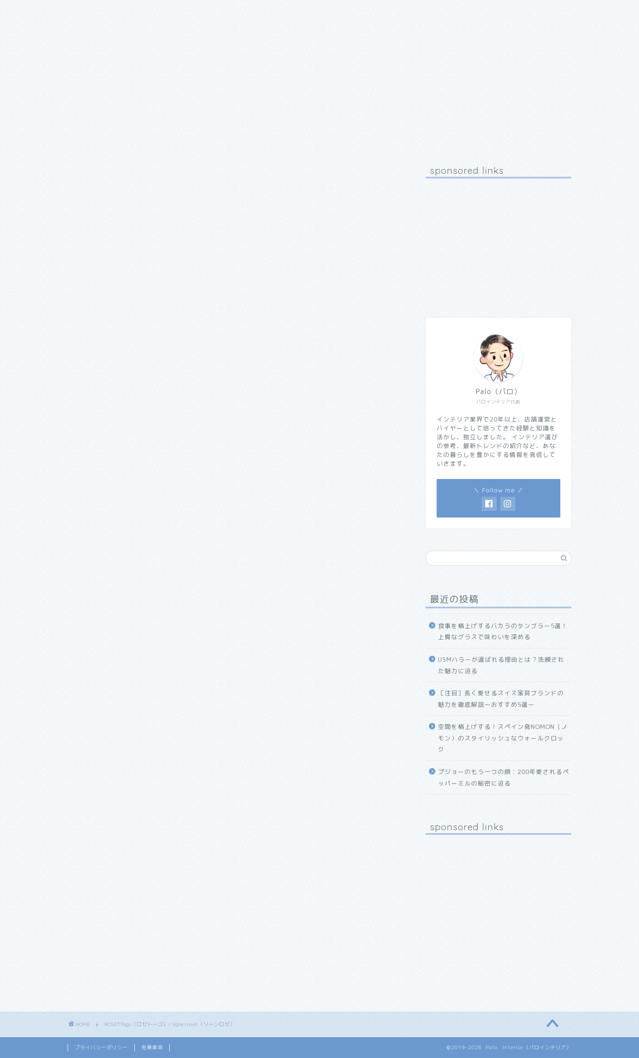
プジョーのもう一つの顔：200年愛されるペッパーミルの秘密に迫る (503, 777)
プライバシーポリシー (101, 1047)
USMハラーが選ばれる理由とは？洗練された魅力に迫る (501, 665)
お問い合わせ (202, 12)
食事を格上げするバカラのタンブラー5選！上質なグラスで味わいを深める (503, 631)
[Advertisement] (498, 240)
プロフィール (140, 12)
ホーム (89, 12)
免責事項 (152, 1047)
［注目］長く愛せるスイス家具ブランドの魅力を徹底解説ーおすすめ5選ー (501, 699)
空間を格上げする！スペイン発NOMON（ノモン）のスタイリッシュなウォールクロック (503, 737)
